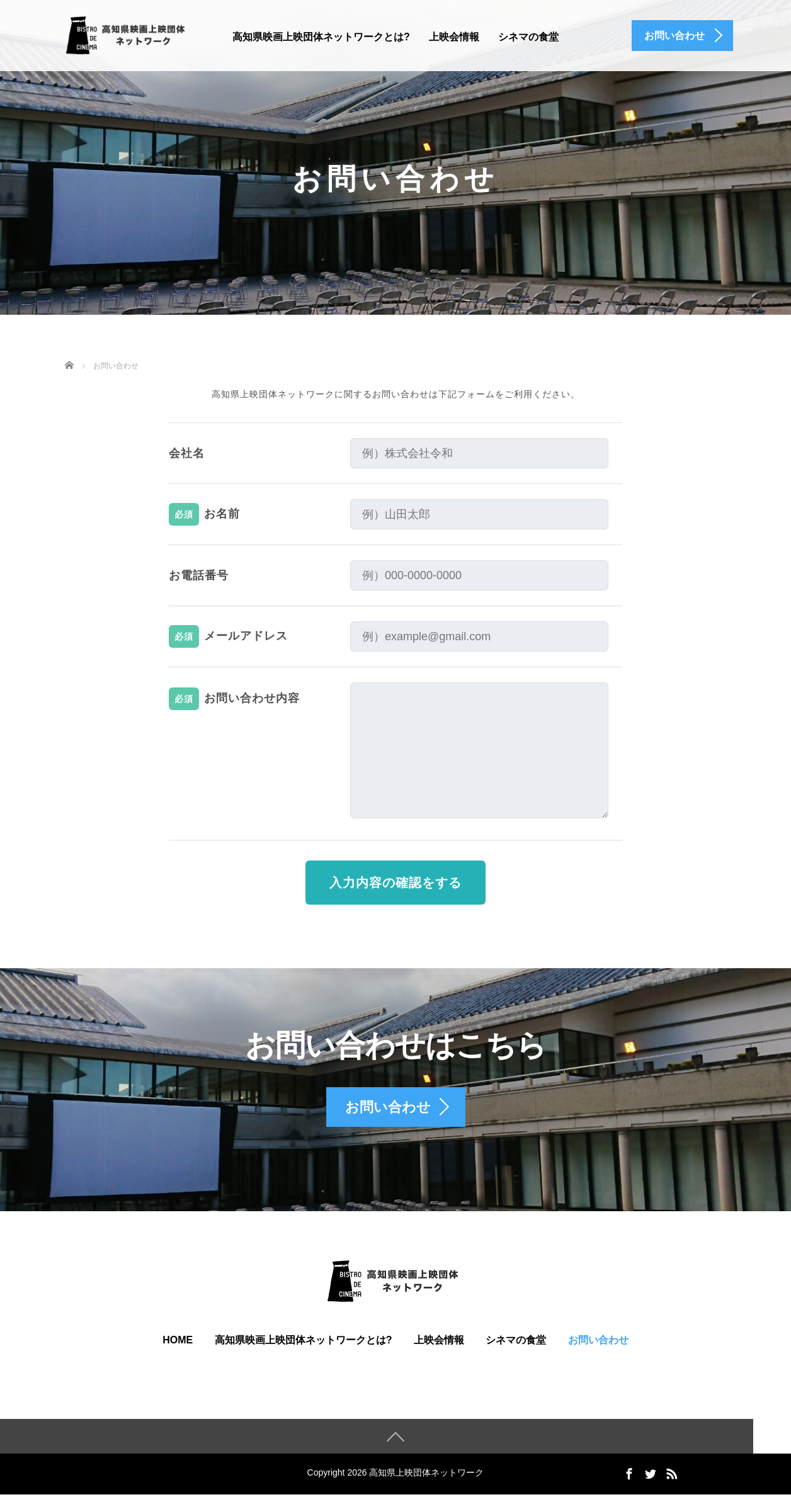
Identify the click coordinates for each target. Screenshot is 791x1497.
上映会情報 (454, 36)
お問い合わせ (598, 1342)
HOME (177, 1342)
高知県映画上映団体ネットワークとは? (321, 36)
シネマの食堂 (528, 36)
